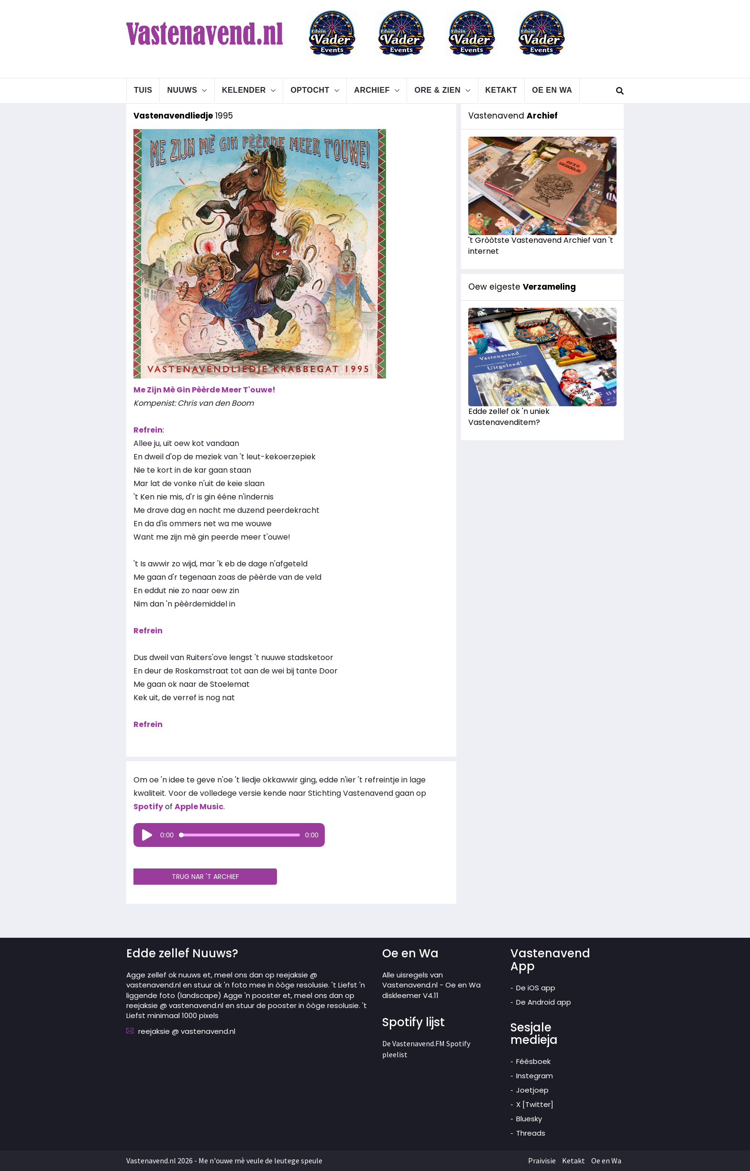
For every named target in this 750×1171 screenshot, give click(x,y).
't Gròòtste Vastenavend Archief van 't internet (540, 246)
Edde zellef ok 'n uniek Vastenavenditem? (509, 417)
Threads (530, 1133)
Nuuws (182, 90)
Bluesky (529, 1119)
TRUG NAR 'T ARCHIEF (205, 876)
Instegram (534, 1076)
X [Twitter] (534, 1104)
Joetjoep (532, 1090)
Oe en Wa (552, 90)
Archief (372, 90)
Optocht (309, 90)
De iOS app (535, 988)
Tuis (143, 90)
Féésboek (533, 1061)
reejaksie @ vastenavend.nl (186, 1031)
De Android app (543, 1002)
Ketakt (501, 90)
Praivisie (542, 1160)
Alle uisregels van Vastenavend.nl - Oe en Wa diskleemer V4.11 (431, 985)
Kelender (244, 90)
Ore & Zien (437, 90)
